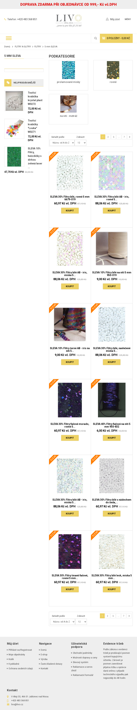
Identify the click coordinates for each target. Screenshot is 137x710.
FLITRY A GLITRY (23, 46)
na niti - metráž (68, 116)
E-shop (44, 654)
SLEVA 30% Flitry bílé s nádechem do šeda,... (111, 501)
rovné (113, 82)
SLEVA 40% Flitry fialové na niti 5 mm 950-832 (111, 425)
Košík (11, 659)
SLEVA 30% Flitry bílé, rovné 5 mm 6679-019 (70, 198)
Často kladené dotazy (51, 664)
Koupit (70, 210)
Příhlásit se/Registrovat (20, 650)
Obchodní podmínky (82, 653)
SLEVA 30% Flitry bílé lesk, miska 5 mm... (112, 577)
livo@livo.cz (17, 704)
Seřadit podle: (58, 137)
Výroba (44, 659)
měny (128, 19)
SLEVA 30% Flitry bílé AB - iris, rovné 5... (111, 198)
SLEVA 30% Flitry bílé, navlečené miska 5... (111, 349)
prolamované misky (68, 82)
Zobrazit (80, 137)
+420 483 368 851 (27, 19)
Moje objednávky (17, 654)
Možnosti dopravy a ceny (85, 657)
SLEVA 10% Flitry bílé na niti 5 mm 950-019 (111, 274)
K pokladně (14, 664)
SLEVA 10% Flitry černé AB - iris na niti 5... (70, 349)
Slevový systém (80, 662)
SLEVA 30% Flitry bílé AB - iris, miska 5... (69, 274)
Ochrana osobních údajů (21, 668)
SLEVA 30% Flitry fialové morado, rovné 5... (69, 425)
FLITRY (37, 46)
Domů (7, 46)
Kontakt (44, 668)
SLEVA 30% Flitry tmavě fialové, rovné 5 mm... (70, 577)
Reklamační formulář (83, 675)
